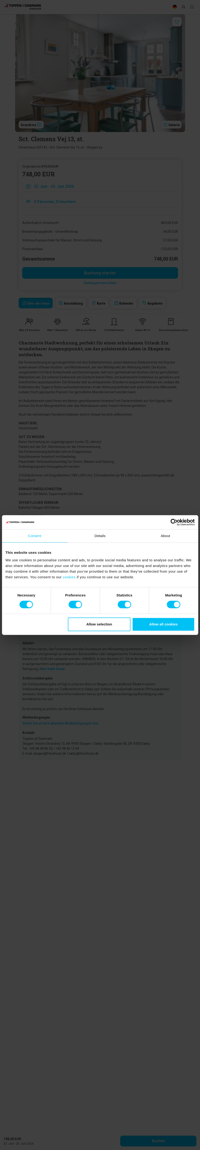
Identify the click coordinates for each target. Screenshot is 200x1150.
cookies (69, 577)
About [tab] (165, 536)
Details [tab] (100, 536)
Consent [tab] (34, 536)
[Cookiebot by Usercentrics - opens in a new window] (174, 522)
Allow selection (99, 624)
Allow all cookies (163, 624)
